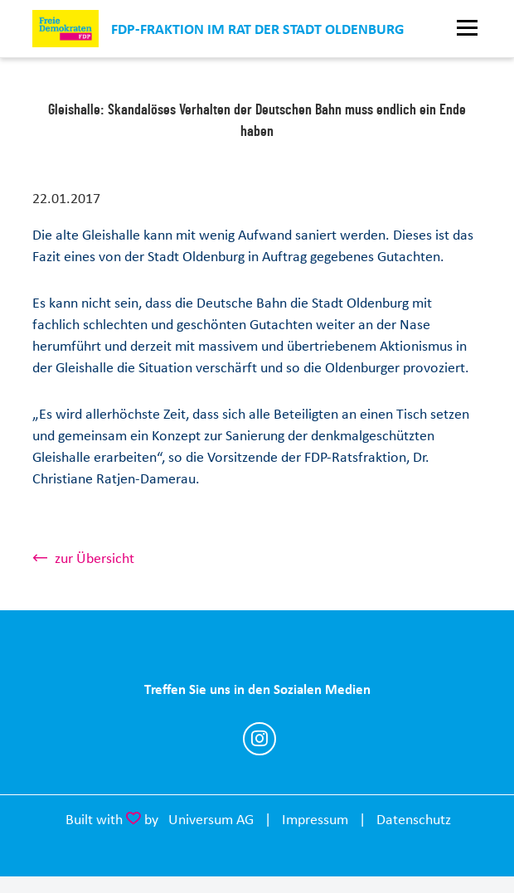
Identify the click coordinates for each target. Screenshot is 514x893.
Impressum (315, 819)
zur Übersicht (94, 558)
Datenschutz (413, 819)
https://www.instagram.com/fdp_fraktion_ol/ (259, 738)
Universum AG (211, 819)
